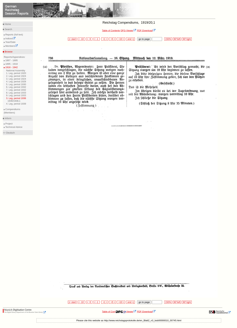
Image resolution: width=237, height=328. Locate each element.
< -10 (81, 39)
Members (11, 46)
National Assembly (15, 70)
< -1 (97, 39)
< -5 (89, 39)
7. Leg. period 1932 (16, 90)
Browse (8, 51)
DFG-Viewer (128, 30)
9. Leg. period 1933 (16, 95)
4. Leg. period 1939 (16, 103)
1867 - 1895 (11, 60)
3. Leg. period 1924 (16, 79)
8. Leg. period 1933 (16, 92)
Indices (10, 38)
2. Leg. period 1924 (16, 76)
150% (168, 39)
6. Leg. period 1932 (16, 87)
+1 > (104, 39)
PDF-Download (146, 30)
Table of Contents (111, 30)
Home (7, 24)
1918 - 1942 (11, 67)
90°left (177, 39)
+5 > (112, 39)
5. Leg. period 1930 (16, 84)
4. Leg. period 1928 (16, 81)
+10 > (121, 39)
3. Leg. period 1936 (16, 98)
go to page (144, 39)
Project (8, 123)
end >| (130, 39)
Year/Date (10, 42)
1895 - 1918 (11, 64)
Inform (7, 118)
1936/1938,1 (13, 101)
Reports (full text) (14, 34)
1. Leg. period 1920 (16, 73)
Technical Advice (13, 127)
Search (8, 29)
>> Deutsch (9, 132)
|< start (72, 39)
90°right (186, 39)
